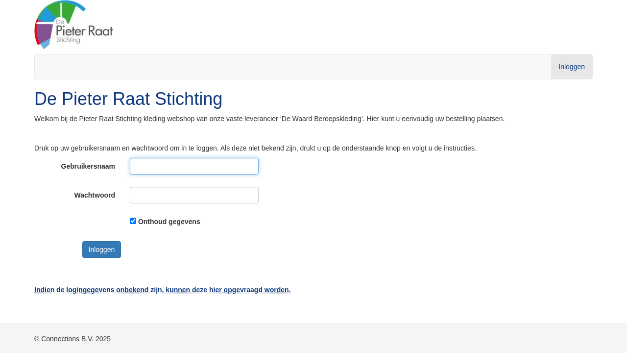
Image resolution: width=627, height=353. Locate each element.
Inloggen (571, 67)
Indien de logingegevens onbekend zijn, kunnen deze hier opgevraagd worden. (162, 290)
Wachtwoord (94, 195)
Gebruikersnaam (88, 166)
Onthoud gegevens (169, 222)
